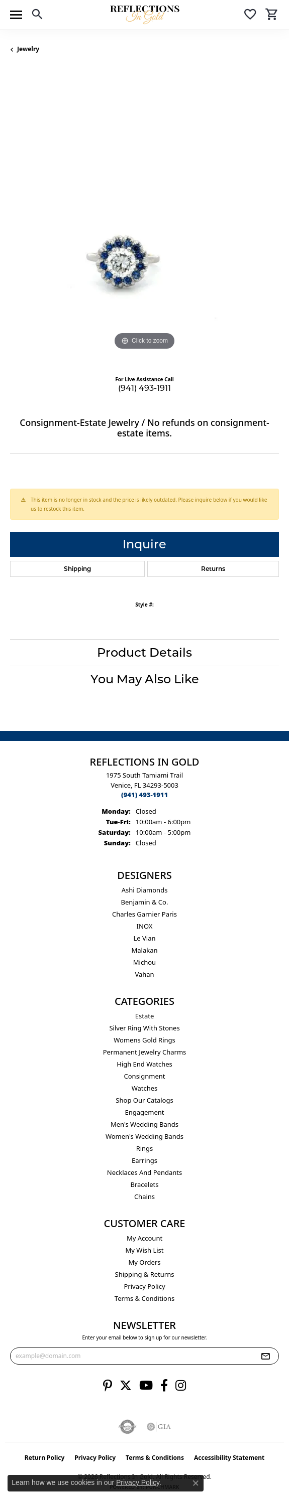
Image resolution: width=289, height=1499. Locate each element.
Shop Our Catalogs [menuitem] (144, 1100)
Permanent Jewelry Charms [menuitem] (144, 1052)
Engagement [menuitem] (144, 1112)
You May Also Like (144, 679)
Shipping (77, 568)
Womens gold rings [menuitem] (144, 1039)
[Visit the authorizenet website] (127, 1426)
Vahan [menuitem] (144, 974)
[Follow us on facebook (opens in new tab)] (164, 1386)
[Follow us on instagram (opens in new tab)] (180, 1386)
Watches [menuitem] (145, 1088)
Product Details (144, 652)
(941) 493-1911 (144, 388)
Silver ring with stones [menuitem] (144, 1027)
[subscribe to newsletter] (265, 1356)
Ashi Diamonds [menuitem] (145, 889)
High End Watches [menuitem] (144, 1064)
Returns (213, 568)
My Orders (145, 1262)
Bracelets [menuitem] (144, 1184)
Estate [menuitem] (144, 1015)
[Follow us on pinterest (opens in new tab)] (107, 1386)
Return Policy (45, 1457)
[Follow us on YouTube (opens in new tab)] (146, 1386)
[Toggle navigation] (16, 15)
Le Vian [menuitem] (144, 938)
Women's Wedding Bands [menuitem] (144, 1136)
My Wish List (145, 1250)
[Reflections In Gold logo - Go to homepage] (145, 15)
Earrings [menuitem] (144, 1160)
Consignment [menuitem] (144, 1076)
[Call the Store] (144, 794)
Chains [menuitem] (144, 1196)
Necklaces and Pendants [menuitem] (144, 1172)
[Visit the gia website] (159, 1426)
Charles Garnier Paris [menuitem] (144, 914)
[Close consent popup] (195, 1483)
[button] (37, 16)
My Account (144, 1238)
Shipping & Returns (144, 1274)
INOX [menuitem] (145, 926)
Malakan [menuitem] (144, 950)
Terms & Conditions (144, 1298)
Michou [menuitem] (144, 962)
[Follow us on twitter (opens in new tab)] (126, 1386)
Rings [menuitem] (144, 1148)
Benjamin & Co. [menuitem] (144, 902)
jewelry (28, 49)
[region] (144, 218)
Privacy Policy (144, 1286)
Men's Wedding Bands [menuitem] (144, 1124)
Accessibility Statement (229, 1457)
